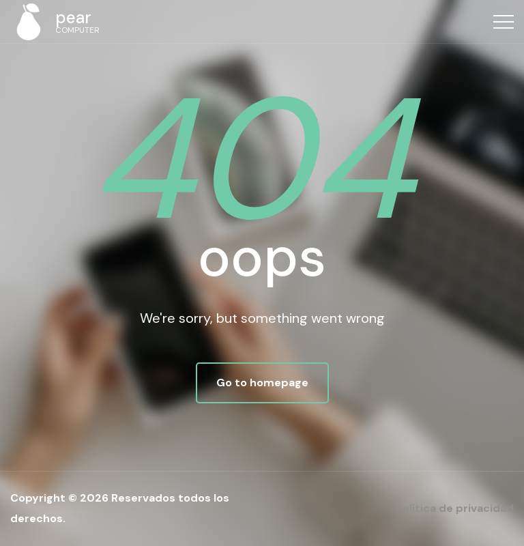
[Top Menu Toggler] (503, 21)
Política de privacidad (455, 508)
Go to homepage (262, 382)
